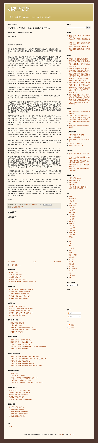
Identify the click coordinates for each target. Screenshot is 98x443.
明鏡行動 (71, 248)
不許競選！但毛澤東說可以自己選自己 (20, 399)
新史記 (72, 325)
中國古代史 (72, 228)
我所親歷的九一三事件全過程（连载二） (21, 390)
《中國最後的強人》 (15, 373)
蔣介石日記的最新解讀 (15, 274)
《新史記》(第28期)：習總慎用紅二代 (20, 361)
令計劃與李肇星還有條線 (16, 409)
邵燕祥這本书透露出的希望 (17, 315)
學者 (70, 277)
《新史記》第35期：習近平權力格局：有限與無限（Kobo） (78, 187)
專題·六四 (71, 259)
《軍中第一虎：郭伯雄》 (16, 332)
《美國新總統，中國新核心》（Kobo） (20, 380)
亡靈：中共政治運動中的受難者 (18, 394)
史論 (70, 243)
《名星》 (71, 196)
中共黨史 (71, 223)
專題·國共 (71, 270)
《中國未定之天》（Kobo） (17, 375)
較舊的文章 (57, 262)
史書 (70, 241)
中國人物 (71, 225)
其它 (70, 246)
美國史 (71, 252)
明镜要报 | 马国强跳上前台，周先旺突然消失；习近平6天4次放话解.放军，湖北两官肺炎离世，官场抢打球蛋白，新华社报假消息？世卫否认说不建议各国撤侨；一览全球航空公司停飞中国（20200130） (79, 72)
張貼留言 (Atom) (16, 265)
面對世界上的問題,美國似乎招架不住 (20, 291)
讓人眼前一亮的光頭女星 (76, 145)
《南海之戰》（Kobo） (75, 178)
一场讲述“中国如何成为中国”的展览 (19, 310)
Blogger (72, 434)
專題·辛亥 (71, 266)
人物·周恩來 (72, 212)
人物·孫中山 (72, 214)
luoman (61, 434)
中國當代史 (72, 234)
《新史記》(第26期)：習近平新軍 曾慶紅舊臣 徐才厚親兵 (25, 365)
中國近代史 (72, 230)
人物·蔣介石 (72, 221)
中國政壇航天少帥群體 (75, 143)
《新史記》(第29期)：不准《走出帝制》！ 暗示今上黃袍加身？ (27, 359)
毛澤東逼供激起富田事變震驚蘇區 (19, 294)
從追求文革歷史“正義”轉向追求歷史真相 (21, 289)
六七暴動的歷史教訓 (15, 277)
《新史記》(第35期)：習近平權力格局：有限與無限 (24, 356)
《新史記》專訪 (73, 203)
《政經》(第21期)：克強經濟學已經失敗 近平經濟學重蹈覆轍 (79, 161)
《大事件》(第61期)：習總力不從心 (19, 349)
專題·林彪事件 (73, 268)
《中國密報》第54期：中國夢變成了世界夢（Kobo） (24, 378)
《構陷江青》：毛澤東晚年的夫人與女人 (21, 327)
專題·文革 (20, 207)
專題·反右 (71, 261)
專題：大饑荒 (73, 255)
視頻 (70, 273)
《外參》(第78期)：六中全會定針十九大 (21, 342)
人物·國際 (71, 219)
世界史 (71, 237)
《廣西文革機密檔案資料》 (17, 323)
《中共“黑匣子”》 (74, 182)
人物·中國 (14, 207)
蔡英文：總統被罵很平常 (76, 137)
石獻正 (72, 327)
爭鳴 (70, 250)
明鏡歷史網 (19, 8)
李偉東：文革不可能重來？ (17, 306)
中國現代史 (72, 232)
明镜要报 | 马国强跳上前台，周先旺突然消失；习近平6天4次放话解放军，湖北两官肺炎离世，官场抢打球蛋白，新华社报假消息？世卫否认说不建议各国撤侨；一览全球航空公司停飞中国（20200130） (79, 62)
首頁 (34, 262)
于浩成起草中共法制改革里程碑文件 (19, 296)
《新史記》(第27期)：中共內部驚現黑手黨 (21, 363)
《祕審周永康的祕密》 (15, 325)
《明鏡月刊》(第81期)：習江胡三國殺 (20, 344)
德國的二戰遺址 (13, 272)
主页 (10, 427)
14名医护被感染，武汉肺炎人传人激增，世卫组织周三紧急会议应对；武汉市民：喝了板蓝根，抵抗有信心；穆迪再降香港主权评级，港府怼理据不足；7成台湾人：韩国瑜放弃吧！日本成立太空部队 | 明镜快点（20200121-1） (79, 87)
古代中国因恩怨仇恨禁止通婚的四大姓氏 (21, 313)
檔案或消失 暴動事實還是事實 (18, 279)
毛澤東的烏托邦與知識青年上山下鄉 (19, 392)
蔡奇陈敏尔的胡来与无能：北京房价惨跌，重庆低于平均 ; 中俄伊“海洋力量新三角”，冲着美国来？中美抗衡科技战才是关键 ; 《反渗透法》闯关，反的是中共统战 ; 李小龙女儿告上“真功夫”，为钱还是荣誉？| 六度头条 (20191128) (79, 99)
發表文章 (71, 313)
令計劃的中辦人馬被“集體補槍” (18, 414)
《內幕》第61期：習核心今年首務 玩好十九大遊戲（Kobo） (26, 382)
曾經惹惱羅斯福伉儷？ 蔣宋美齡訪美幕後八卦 (22, 281)
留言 (70, 316)
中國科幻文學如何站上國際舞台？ (78, 47)
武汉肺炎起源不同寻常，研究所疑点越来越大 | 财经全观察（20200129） (79, 79)
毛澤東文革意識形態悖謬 (16, 397)
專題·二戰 (71, 257)
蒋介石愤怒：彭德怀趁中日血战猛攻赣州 (21, 308)
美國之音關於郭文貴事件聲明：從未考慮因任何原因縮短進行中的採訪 (79, 118)
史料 (70, 239)
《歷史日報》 (73, 205)
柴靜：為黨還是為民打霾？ (17, 416)
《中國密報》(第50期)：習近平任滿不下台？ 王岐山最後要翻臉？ (28, 346)
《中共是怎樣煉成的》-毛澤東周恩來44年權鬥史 (23, 329)
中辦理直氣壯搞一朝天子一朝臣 (18, 411)
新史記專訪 (72, 275)
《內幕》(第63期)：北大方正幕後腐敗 (20, 340)
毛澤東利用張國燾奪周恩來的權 (18, 298)
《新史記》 (72, 201)
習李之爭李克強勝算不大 (16, 407)
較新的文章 (11, 262)
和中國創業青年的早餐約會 (76, 135)
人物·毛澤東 (72, 210)
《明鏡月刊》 (73, 198)
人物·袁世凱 (72, 216)
